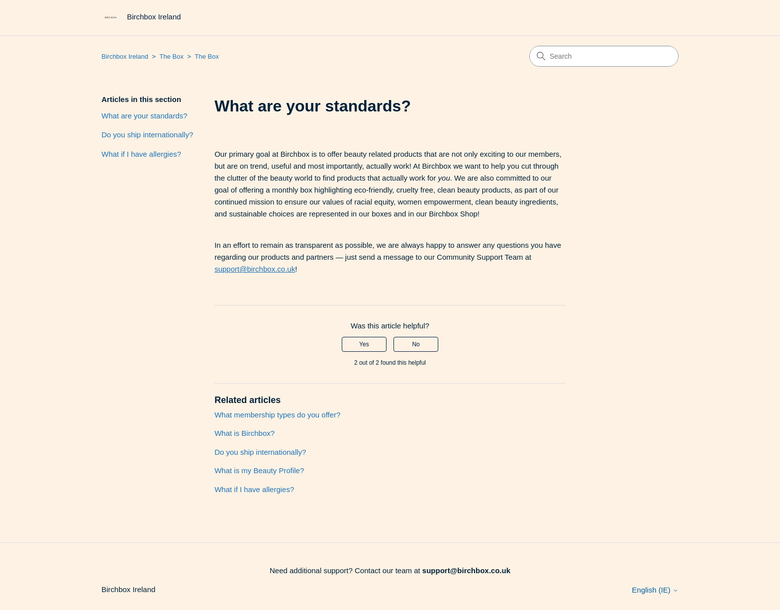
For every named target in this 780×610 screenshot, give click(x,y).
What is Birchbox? (244, 433)
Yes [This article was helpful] (364, 344)
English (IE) (655, 590)
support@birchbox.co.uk (254, 269)
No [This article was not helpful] (415, 344)
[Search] (604, 56)
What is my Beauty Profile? (259, 470)
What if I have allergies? (141, 154)
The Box (172, 56)
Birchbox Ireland (124, 56)
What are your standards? (144, 115)
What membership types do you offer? (277, 414)
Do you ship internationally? (147, 134)
